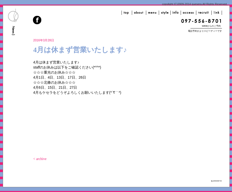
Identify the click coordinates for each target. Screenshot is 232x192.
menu (152, 13)
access (188, 13)
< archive (40, 159)
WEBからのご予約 (211, 26)
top (127, 13)
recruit (203, 13)
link (217, 13)
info (176, 13)
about (139, 13)
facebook (37, 21)
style (164, 13)
